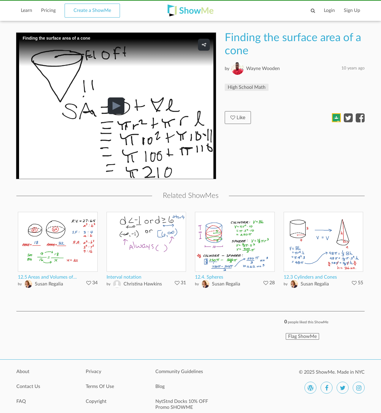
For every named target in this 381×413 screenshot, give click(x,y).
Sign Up (352, 10)
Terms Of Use (100, 386)
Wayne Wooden (263, 68)
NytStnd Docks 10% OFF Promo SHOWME (181, 404)
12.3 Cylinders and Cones (310, 277)
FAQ (21, 401)
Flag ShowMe (302, 336)
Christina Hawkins (143, 284)
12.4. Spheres (209, 277)
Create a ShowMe (92, 10)
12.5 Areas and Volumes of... (47, 277)
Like (237, 117)
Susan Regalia (49, 284)
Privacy (93, 371)
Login (329, 10)
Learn (26, 10)
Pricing (48, 10)
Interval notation (124, 277)
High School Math (247, 87)
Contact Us (28, 386)
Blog (160, 386)
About (22, 371)
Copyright (96, 401)
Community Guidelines (179, 371)
